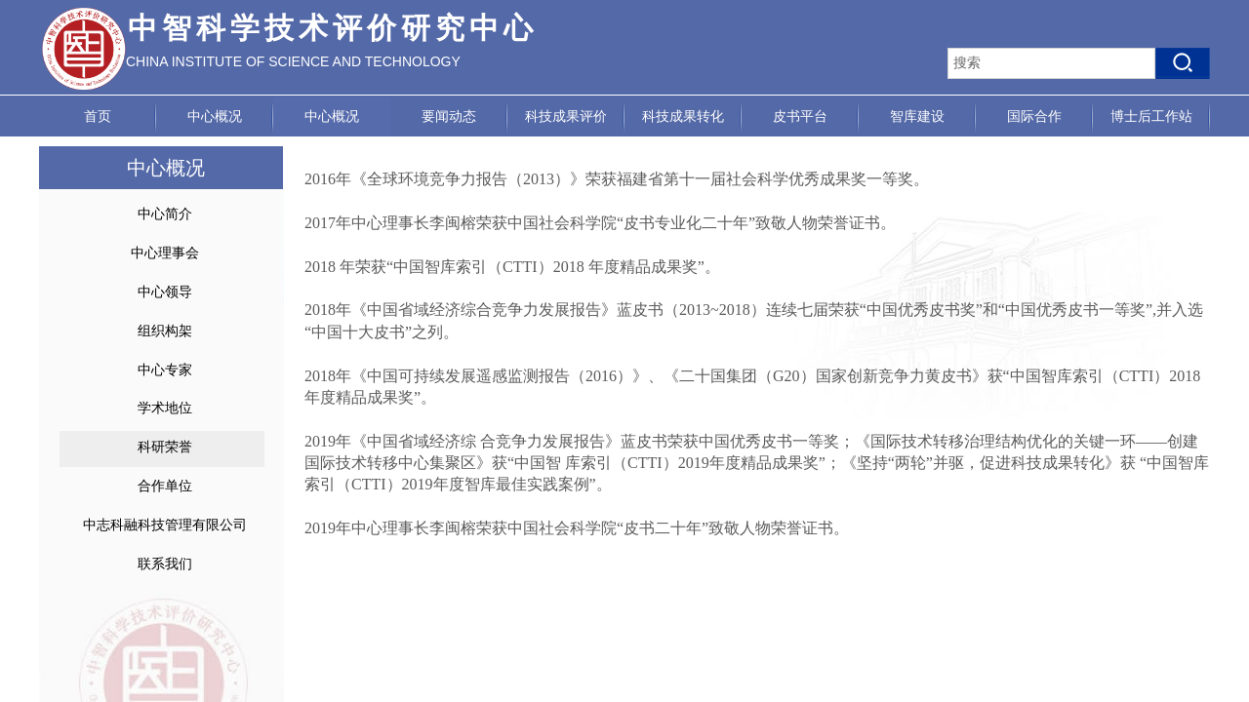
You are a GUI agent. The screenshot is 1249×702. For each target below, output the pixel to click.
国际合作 (1034, 116)
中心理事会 (165, 253)
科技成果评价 (566, 116)
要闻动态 (449, 116)
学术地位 (165, 408)
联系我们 (165, 564)
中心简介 (165, 214)
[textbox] (1051, 63)
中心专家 (165, 370)
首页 (97, 116)
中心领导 (165, 292)
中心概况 (214, 116)
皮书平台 (800, 116)
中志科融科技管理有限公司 (165, 525)
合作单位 (165, 486)
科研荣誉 (165, 447)
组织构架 (165, 331)
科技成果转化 (683, 116)
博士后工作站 (1151, 116)
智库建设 (917, 116)
